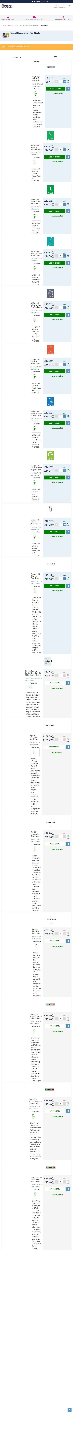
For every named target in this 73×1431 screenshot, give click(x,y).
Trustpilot (12, 19)
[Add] (64, 81)
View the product (58, 93)
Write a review (36, 86)
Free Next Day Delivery (41, 1)
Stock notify (55, 683)
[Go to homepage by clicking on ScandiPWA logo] (7, 6)
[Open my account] (62, 6)
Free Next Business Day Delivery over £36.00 (35, 19)
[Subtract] (56, 81)
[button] (36, 64)
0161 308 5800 (68, 19)
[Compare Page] (56, 6)
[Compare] (68, 88)
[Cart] (69, 6)
